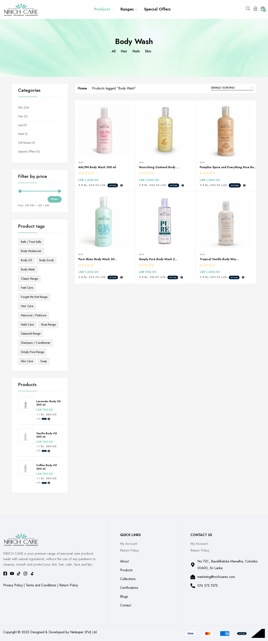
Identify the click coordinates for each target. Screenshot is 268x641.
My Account (128, 543)
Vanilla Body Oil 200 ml (46, 435)
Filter (54, 199)
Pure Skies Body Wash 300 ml (99, 259)
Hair (124, 51)
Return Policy (68, 585)
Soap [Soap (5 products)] (43, 361)
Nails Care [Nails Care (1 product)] (27, 324)
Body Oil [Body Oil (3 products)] (26, 260)
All (114, 51)
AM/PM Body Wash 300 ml (97, 167)
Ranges (128, 9)
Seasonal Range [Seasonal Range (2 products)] (30, 333)
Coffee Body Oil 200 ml (46, 467)
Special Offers (157, 9)
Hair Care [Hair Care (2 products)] (27, 306)
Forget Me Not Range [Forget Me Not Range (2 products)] (34, 297)
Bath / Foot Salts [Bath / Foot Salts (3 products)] (31, 242)
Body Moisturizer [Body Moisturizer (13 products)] (31, 251)
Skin (148, 51)
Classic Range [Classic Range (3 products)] (29, 279)
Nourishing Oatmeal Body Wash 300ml (166, 167)
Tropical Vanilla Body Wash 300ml (224, 259)
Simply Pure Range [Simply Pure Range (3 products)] (32, 352)
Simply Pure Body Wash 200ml (160, 259)
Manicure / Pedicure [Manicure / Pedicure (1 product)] (33, 315)
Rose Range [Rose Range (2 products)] (48, 324)
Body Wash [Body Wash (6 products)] (28, 269)
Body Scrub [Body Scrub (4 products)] (46, 260)
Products (103, 9)
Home (82, 88)
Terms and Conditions (41, 585)
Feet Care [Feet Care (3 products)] (27, 288)
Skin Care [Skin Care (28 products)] (27, 361)
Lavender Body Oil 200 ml (48, 403)
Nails (136, 51)
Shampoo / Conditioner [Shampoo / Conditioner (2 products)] (35, 343)
